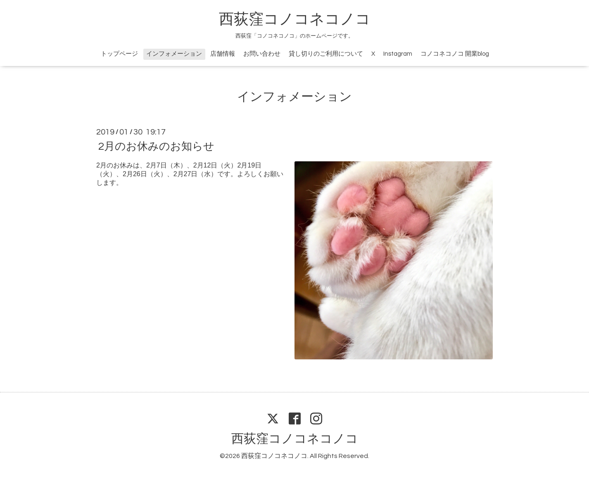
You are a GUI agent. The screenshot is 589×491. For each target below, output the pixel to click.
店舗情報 (222, 54)
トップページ (119, 54)
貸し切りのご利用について (326, 54)
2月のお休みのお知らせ (156, 146)
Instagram (397, 54)
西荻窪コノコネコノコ (294, 19)
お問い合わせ (261, 54)
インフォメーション (174, 54)
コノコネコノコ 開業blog (454, 54)
